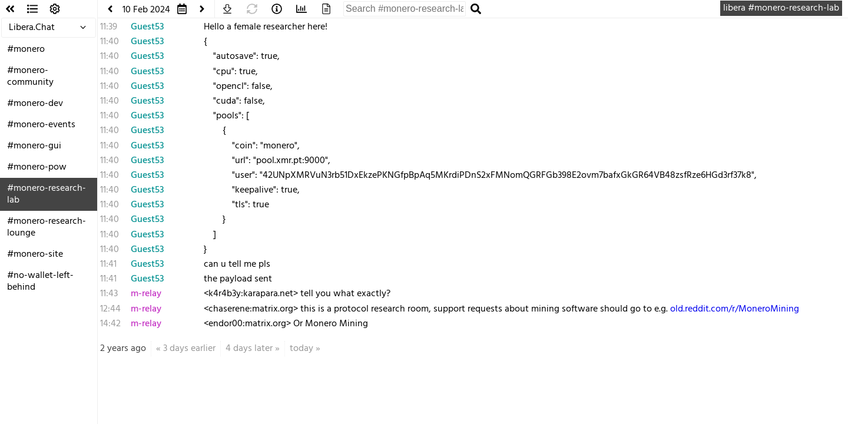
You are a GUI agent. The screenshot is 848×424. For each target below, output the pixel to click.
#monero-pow (37, 167)
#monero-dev (35, 103)
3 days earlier (189, 348)
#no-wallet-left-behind (40, 281)
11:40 (109, 41)
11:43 (109, 294)
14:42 (110, 324)
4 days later (249, 348)
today (301, 348)
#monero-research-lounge (46, 227)
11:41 (108, 264)
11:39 (108, 27)
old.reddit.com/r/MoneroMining (734, 309)
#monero (26, 49)
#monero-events (41, 124)
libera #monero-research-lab (781, 8)
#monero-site (35, 254)
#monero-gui (34, 146)
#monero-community (30, 76)
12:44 (110, 309)
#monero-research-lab (46, 194)
